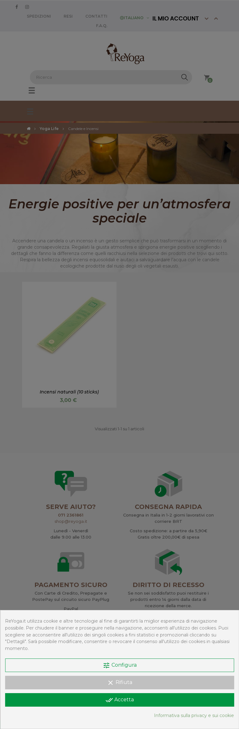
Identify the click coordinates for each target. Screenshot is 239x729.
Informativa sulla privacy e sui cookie (194, 715)
